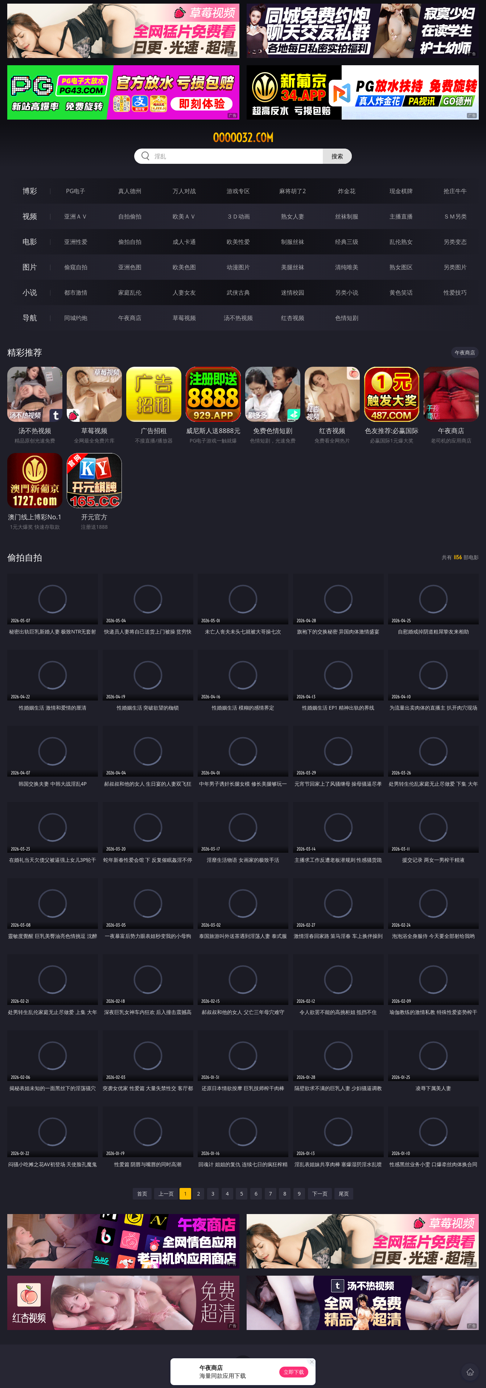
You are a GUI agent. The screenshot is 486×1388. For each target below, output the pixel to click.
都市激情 (75, 292)
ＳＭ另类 (455, 216)
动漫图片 (238, 267)
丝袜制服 (346, 216)
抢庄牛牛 (455, 191)
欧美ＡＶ (184, 216)
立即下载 (294, 1371)
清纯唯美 (346, 267)
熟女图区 (401, 267)
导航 (29, 318)
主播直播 (401, 216)
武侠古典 (238, 292)
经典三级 (346, 242)
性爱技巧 (455, 292)
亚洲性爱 (75, 242)
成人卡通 (184, 242)
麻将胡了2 (292, 191)
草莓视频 (184, 318)
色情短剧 (346, 318)
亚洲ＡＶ (75, 216)
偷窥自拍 (75, 267)
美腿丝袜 (292, 267)
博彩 (29, 191)
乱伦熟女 (401, 242)
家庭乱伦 (129, 292)
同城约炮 (75, 318)
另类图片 (455, 267)
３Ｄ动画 (238, 216)
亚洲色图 (129, 267)
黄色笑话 (401, 292)
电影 (29, 241)
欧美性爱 (238, 242)
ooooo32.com (243, 137)
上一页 (166, 1193)
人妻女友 (184, 292)
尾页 (344, 1193)
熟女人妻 (292, 216)
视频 (29, 216)
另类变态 (455, 242)
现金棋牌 (401, 191)
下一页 (320, 1193)
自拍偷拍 (129, 216)
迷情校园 (292, 292)
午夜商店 (129, 318)
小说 (29, 292)
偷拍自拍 (129, 242)
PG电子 (75, 191)
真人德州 (129, 191)
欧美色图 (184, 267)
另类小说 (346, 292)
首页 (142, 1193)
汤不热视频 (238, 318)
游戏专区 (238, 191)
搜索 (337, 156)
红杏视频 (292, 318)
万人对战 (184, 191)
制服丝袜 (292, 242)
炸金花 (346, 191)
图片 (29, 267)
